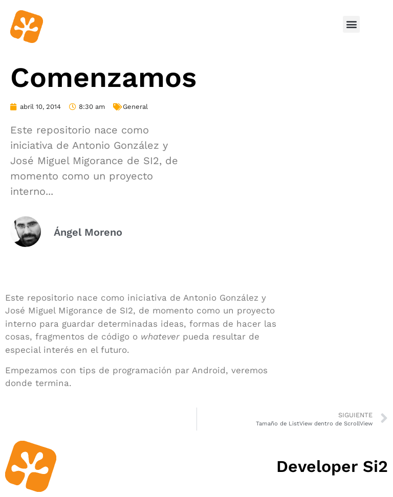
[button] (351, 24)
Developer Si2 (332, 466)
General (135, 106)
